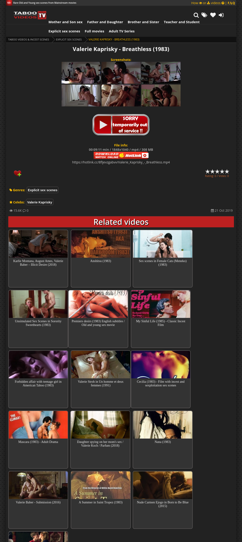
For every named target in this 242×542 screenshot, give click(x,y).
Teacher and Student (176, 10)
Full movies (89, 19)
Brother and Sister (138, 10)
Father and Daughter (99, 10)
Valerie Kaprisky (39, 191)
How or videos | (213, 3)
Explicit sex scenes (59, 19)
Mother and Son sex (60, 10)
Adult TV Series (116, 19)
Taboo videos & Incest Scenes (29, 28)
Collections (121, 487)
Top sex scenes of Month (121, 474)
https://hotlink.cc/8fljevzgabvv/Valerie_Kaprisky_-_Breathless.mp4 (121, 150)
